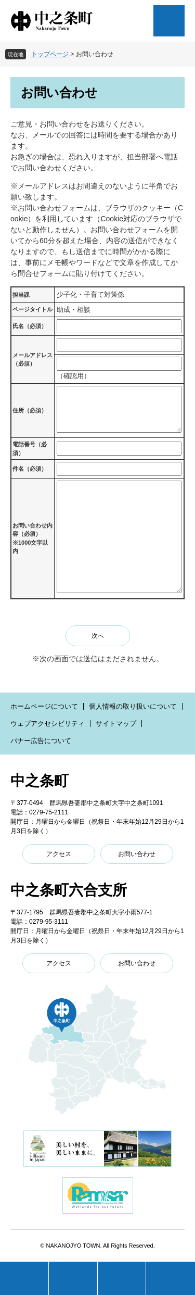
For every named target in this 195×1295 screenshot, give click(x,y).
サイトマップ (116, 723)
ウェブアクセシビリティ (47, 723)
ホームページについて (44, 706)
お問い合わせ (136, 854)
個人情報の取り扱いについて (133, 706)
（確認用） (73, 376)
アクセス (58, 854)
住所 (29, 410)
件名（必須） (29, 469)
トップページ (50, 54)
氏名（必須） (29, 326)
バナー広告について (40, 740)
